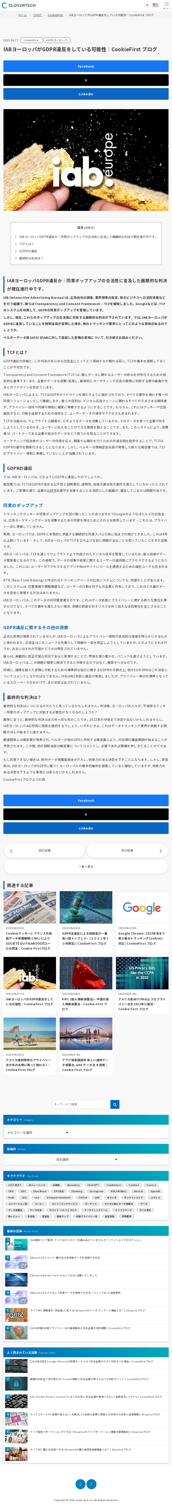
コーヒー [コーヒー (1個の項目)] (39, 1203)
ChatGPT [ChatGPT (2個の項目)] (93, 1185)
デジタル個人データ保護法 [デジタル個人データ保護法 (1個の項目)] (119, 1203)
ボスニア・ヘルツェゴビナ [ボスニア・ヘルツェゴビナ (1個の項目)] (63, 1210)
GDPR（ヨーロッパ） (57, 40)
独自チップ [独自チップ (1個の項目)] (63, 1216)
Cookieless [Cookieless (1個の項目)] (114, 1185)
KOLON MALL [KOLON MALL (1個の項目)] (119, 1191)
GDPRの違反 (26, 251)
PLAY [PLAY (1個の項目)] (11, 1197)
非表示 (89, 227)
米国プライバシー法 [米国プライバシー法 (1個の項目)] (86, 1216)
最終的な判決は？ (29, 258)
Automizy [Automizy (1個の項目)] (73, 1185)
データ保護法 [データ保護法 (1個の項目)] (15, 1210)
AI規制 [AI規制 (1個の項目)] (56, 1185)
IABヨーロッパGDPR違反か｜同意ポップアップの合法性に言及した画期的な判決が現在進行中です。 (86, 237)
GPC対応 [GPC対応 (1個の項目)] (59, 1191)
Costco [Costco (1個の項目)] (151, 1185)
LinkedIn (86, 94)
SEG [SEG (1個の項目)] (24, 1197)
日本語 (147, 5)
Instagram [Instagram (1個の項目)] (96, 1191)
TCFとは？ (24, 244)
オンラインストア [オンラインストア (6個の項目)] (133, 1197)
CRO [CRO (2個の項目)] (11, 1191)
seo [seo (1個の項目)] (36, 1197)
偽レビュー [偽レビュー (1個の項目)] (14, 1216)
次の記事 (127, 850)
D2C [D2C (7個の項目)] (23, 1191)
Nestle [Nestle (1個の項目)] (138, 1191)
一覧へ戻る (86, 866)
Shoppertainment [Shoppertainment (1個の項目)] (59, 1197)
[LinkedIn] (91, 1484)
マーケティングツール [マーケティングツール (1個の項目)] (96, 1210)
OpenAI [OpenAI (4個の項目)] (155, 1191)
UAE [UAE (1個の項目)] (97, 1197)
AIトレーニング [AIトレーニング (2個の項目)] (37, 1185)
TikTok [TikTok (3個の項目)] (82, 1197)
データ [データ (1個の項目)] (144, 1203)
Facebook (86, 66)
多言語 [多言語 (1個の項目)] (31, 1216)
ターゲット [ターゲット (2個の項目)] (91, 1203)
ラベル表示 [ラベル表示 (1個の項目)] (145, 1210)
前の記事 (45, 850)
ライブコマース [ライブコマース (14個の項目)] (123, 1210)
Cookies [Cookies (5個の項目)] (134, 1185)
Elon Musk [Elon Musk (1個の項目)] (39, 1191)
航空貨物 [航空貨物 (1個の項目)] (109, 1216)
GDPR (51, 490)
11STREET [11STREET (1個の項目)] (14, 1185)
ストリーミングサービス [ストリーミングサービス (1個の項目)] (65, 1203)
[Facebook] (80, 1484)
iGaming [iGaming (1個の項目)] (76, 1191)
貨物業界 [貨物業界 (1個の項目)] (126, 1216)
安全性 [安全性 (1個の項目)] (45, 1216)
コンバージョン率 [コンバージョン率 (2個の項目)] (17, 1203)
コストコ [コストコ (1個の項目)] (155, 1197)
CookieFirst (31, 40)
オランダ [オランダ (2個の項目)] (111, 1197)
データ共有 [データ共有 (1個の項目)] (36, 1210)
